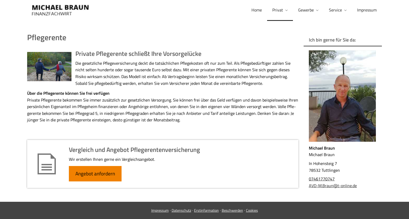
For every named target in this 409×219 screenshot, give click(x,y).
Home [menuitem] (256, 10)
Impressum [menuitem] (367, 10)
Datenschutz (181, 210)
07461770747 (322, 179)
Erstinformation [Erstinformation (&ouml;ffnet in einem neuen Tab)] (206, 210)
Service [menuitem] (335, 10)
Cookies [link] (252, 210)
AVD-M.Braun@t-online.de (333, 185)
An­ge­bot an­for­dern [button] (95, 173)
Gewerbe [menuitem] (306, 10)
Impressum (160, 210)
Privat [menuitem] (277, 10)
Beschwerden (232, 210)
